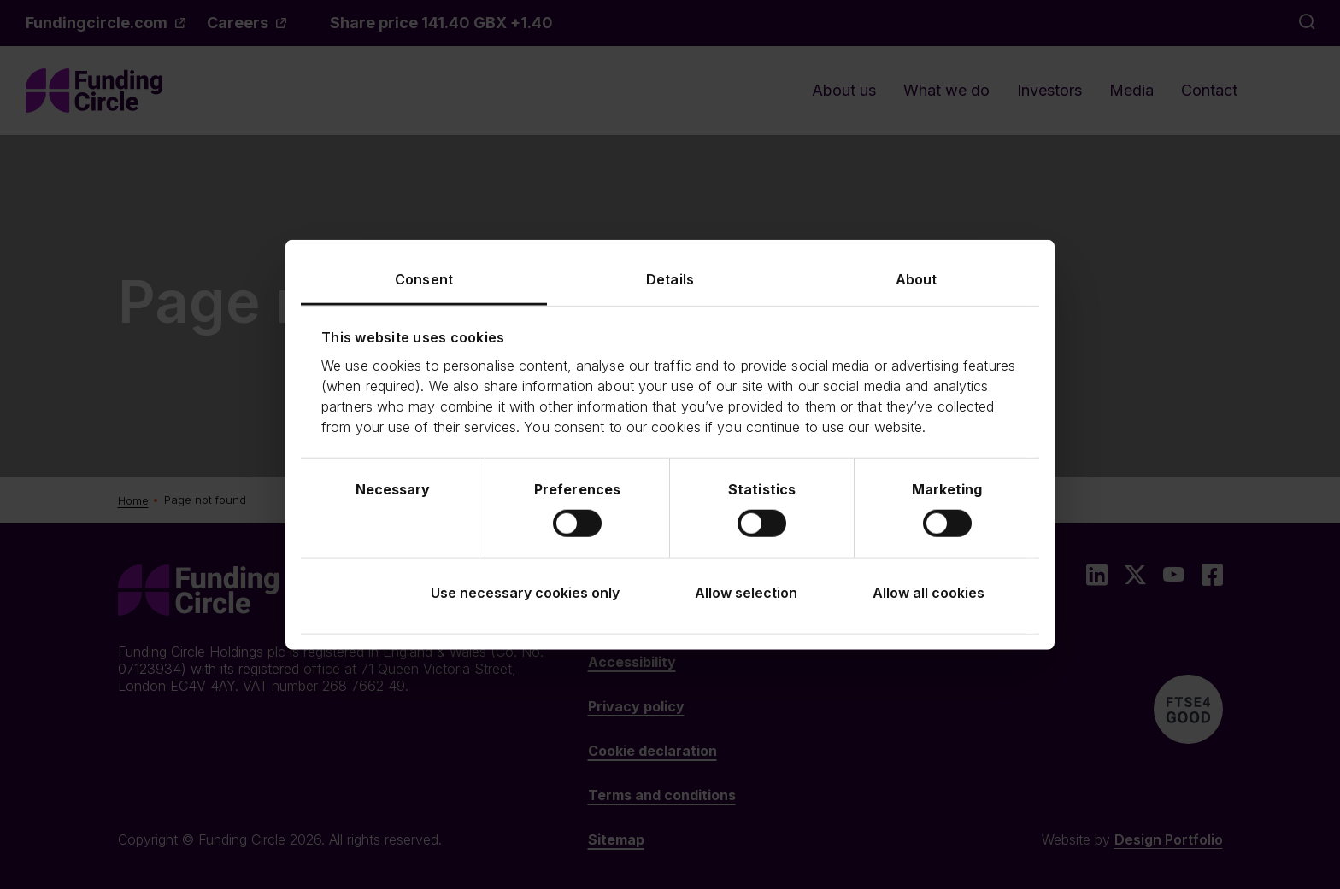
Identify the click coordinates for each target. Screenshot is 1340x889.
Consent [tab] (424, 278)
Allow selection (746, 592)
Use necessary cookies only (525, 592)
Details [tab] (670, 278)
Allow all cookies (928, 592)
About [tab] (916, 278)
